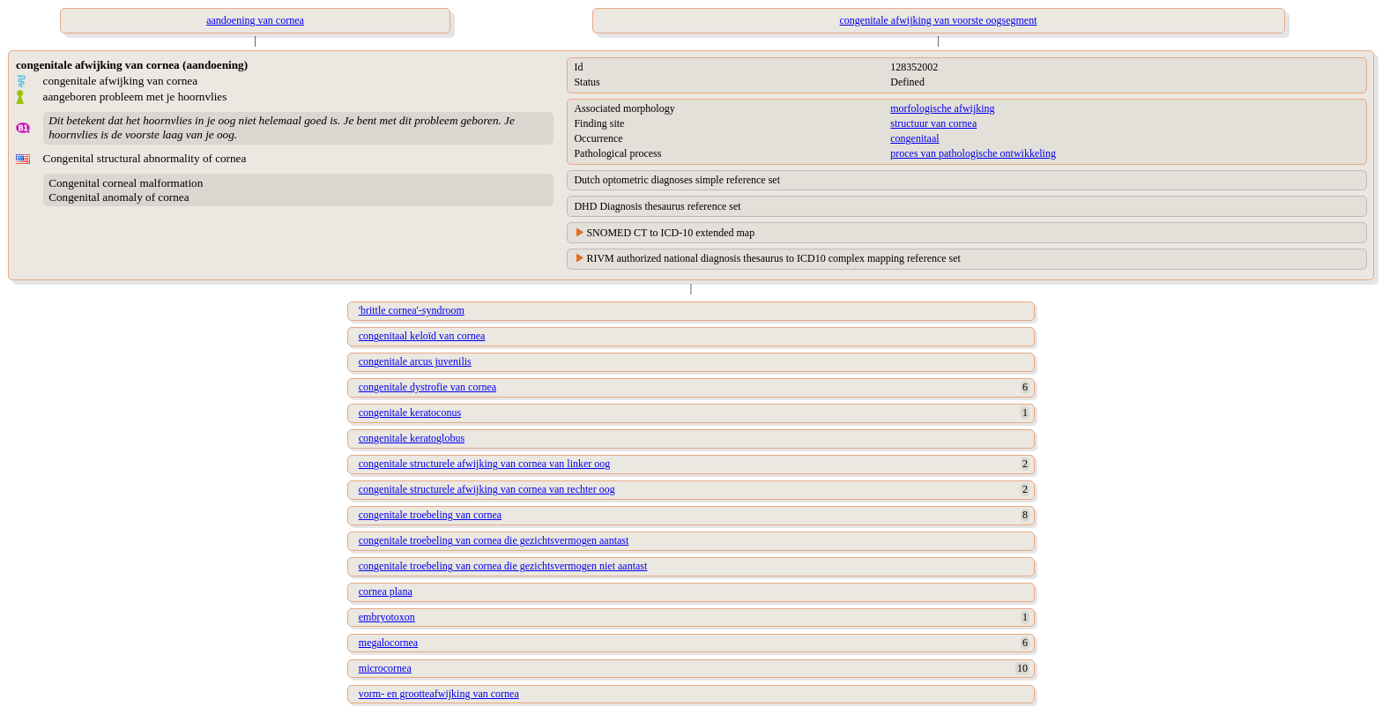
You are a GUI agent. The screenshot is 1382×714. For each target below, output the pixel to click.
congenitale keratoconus (410, 412)
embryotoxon (387, 617)
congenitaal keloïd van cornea (422, 336)
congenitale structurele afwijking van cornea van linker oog (485, 463)
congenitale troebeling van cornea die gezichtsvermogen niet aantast (503, 566)
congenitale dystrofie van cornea (427, 387)
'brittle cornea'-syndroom (411, 310)
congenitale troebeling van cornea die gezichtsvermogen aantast (494, 540)
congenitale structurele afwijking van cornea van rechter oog (487, 489)
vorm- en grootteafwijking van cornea (439, 694)
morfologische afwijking (942, 108)
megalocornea (388, 642)
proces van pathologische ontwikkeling (973, 153)
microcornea (385, 668)
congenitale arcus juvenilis (415, 361)
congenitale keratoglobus (411, 438)
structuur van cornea (933, 123)
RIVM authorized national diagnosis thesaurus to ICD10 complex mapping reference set (773, 258)
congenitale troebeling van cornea (430, 515)
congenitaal (914, 138)
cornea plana (385, 591)
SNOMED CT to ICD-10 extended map (670, 233)
